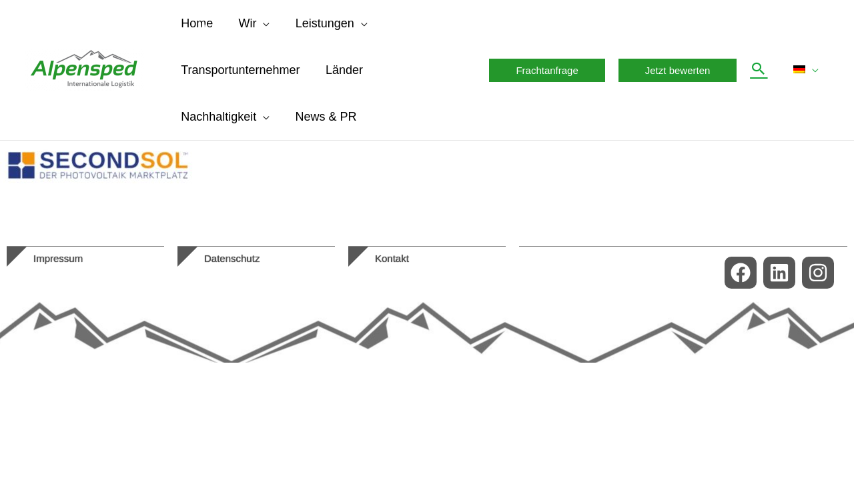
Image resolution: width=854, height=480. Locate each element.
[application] (261, 23)
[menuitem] (807, 70)
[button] (550, 70)
